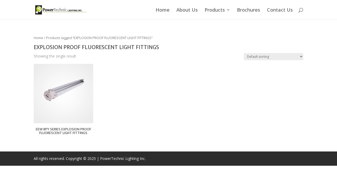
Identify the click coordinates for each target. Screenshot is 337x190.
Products (215, 10)
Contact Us (280, 10)
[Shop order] (273, 56)
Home (163, 10)
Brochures (248, 10)
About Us (187, 10)
